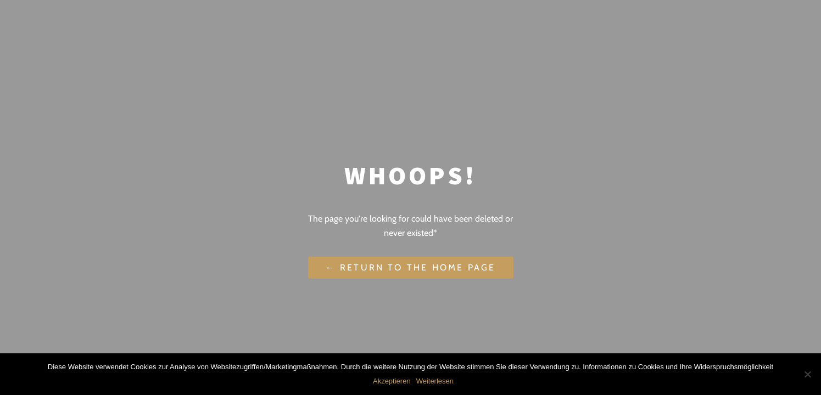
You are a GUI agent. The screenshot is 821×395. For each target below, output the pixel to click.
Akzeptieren (392, 381)
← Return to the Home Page (411, 267)
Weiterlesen (435, 381)
